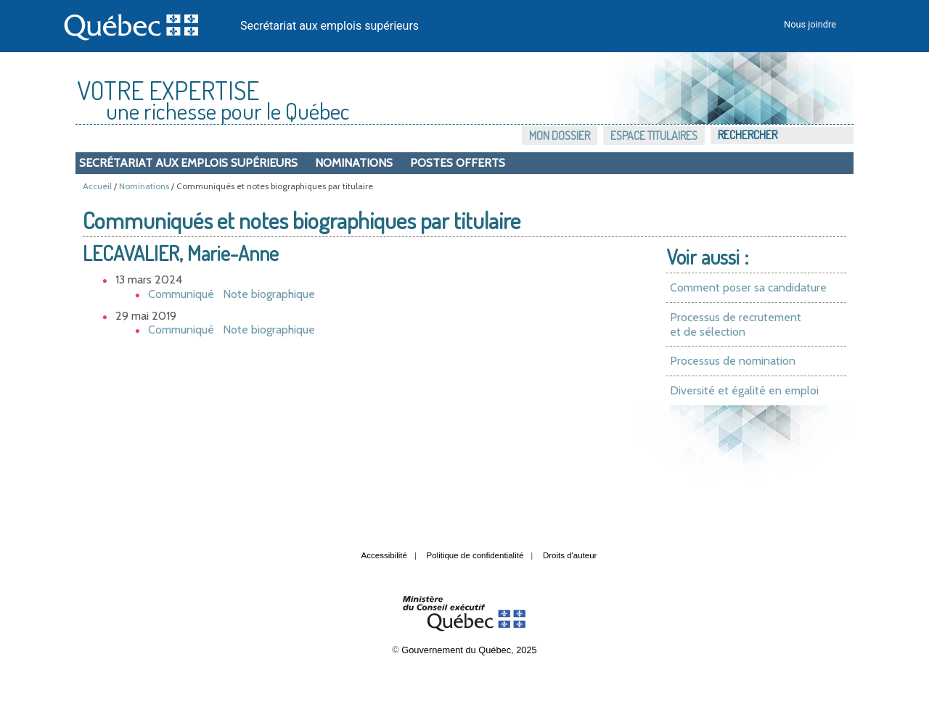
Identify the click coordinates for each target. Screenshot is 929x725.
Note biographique (269, 294)
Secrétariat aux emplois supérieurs (329, 26)
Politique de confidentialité (475, 555)
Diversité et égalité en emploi (744, 390)
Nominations (354, 163)
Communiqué (181, 294)
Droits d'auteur (570, 555)
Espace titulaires (653, 135)
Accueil (97, 186)
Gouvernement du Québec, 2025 (468, 650)
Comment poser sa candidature (748, 287)
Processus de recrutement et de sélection (735, 324)
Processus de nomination (732, 361)
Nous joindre (810, 24)
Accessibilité (384, 555)
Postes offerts (457, 163)
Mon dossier (559, 135)
